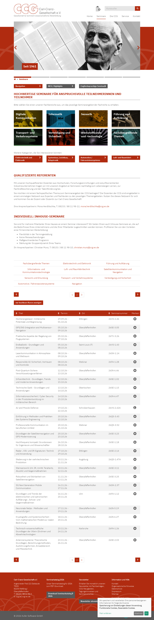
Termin (62, 312)
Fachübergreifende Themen (125, 134)
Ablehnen (139, 613)
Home (90, 16)
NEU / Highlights (55, 86)
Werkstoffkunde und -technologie (91, 134)
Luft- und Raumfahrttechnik (77, 269)
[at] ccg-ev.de (24, 596)
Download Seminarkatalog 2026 (60, 594)
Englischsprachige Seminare (93, 86)
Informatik (55, 114)
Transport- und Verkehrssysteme (27, 134)
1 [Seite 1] (72, 294)
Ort (82, 312)
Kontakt (136, 16)
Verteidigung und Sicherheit (59, 134)
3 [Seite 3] (81, 294)
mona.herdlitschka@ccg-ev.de (95, 206)
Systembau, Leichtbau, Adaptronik (58, 158)
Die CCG (114, 16)
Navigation (20, 86)
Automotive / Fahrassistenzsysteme (90, 158)
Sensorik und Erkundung (36, 278)
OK (146, 613)
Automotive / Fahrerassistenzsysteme (36, 283)
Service (125, 16)
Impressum (116, 591)
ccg (17, 596)
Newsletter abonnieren (91, 601)
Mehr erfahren (105, 613)
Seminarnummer (118, 312)
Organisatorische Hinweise (123, 586)
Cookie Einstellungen (120, 597)
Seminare (101, 16)
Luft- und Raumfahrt (122, 157)
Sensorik (86, 114)
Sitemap (115, 593)
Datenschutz (117, 588)
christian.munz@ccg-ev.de (86, 247)
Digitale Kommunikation (26, 116)
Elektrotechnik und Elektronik (23, 158)
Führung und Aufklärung (122, 116)
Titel (19, 312)
